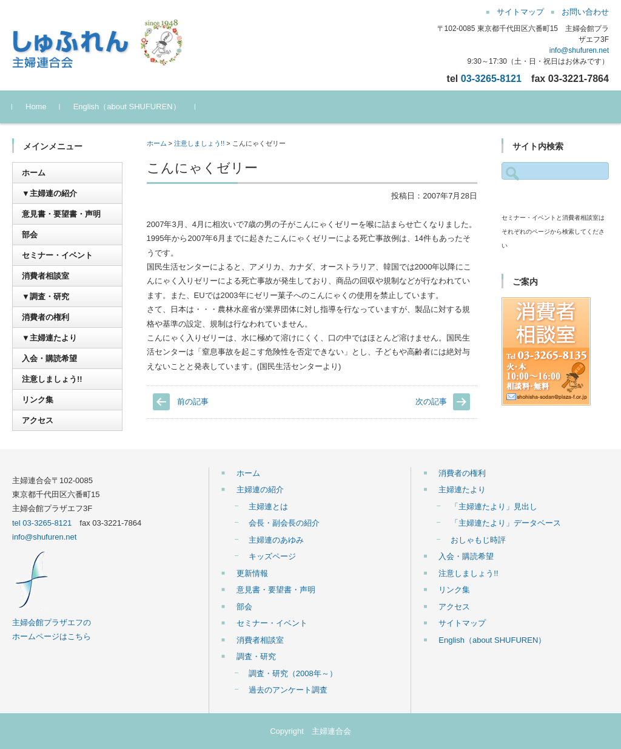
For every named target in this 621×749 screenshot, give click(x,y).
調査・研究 (256, 656)
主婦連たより (462, 489)
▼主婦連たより (49, 337)
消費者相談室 (45, 275)
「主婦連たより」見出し (494, 506)
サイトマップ (462, 623)
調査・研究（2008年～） (293, 673)
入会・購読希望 (49, 358)
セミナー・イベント (57, 255)
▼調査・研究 (45, 296)
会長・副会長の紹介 (284, 522)
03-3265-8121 (491, 78)
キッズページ (272, 556)
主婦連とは (268, 506)
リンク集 (37, 399)
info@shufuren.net (579, 50)
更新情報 (252, 573)
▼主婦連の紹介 (49, 193)
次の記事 (431, 401)
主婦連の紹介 (260, 489)
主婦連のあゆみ (276, 539)
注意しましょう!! (199, 143)
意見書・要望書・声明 (61, 214)
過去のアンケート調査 (288, 689)
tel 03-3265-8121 (42, 522)
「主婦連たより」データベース (506, 522)
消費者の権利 (45, 317)
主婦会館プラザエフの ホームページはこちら (51, 622)
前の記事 (193, 401)
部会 (30, 234)
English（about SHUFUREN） (127, 106)
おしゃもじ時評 (478, 539)
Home (36, 106)
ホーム (157, 143)
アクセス (37, 420)
